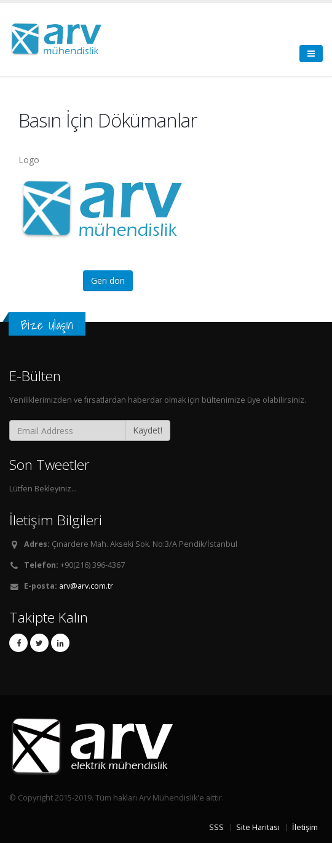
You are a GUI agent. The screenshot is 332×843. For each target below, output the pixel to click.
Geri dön (108, 280)
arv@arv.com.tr (86, 586)
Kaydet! (147, 430)
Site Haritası (258, 827)
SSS (216, 827)
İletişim (305, 827)
